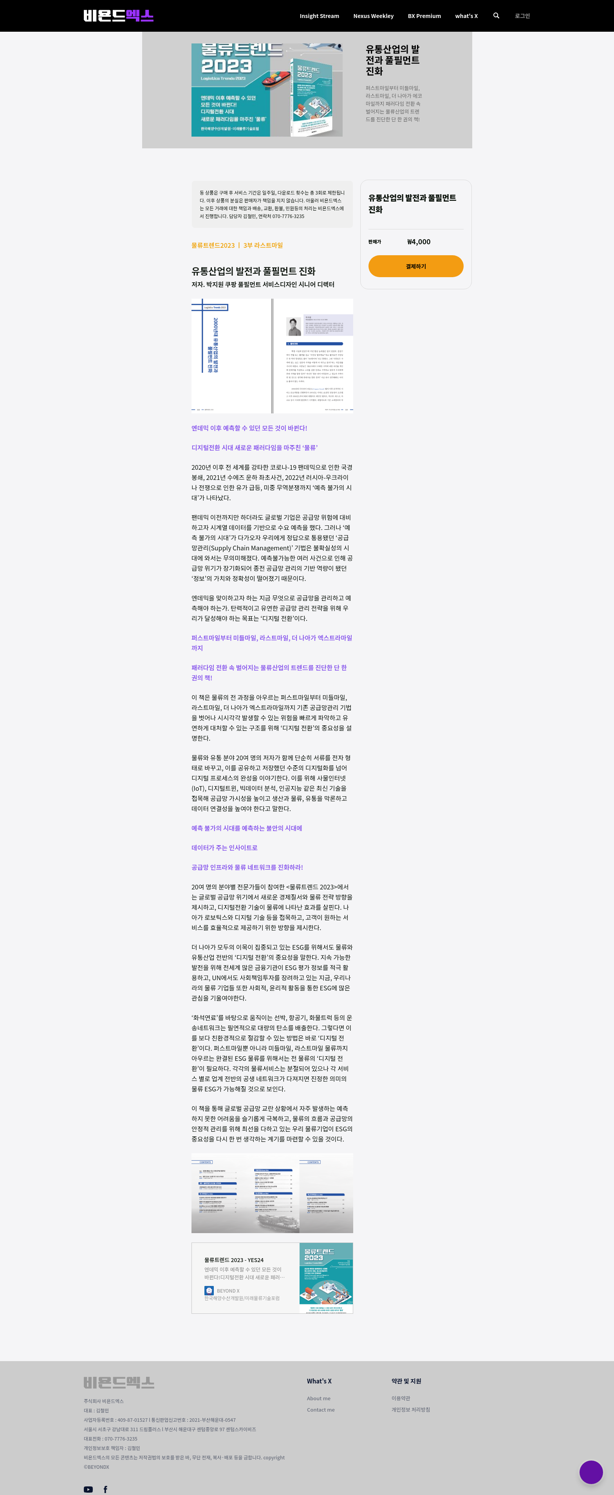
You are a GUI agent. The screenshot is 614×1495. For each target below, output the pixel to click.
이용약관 (401, 1398)
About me (318, 1398)
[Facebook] (105, 1491)
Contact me (321, 1409)
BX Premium (424, 16)
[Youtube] (88, 1490)
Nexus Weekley (373, 16)
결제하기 (416, 266)
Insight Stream (320, 16)
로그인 (522, 16)
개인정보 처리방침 (411, 1409)
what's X (466, 16)
